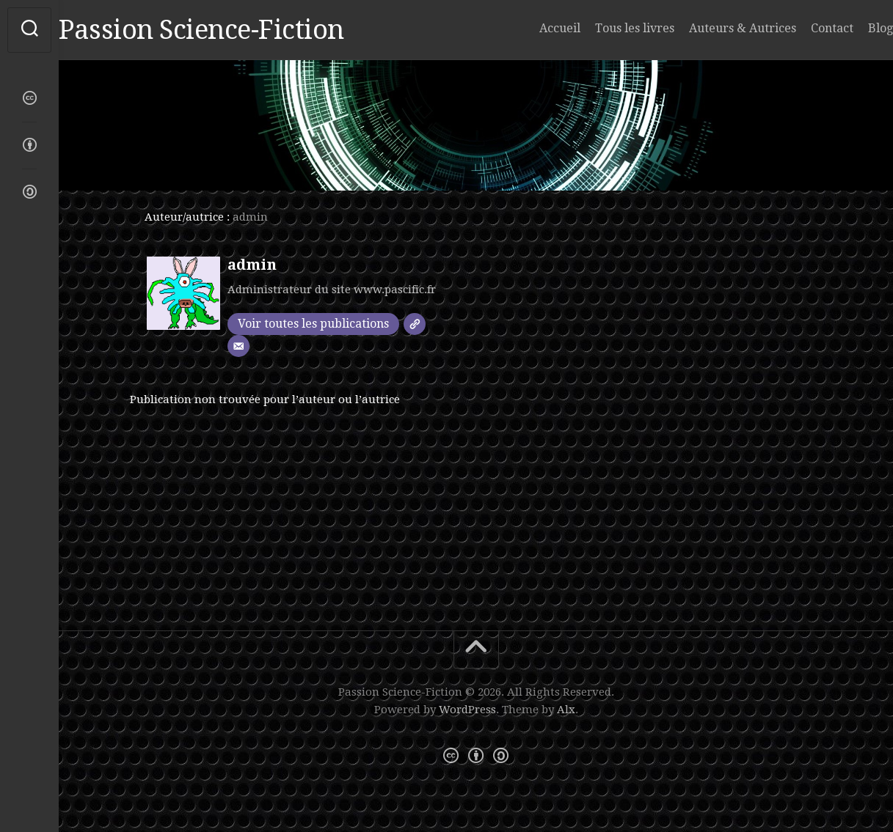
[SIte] (415, 324)
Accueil (530, 28)
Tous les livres (605, 28)
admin (252, 264)
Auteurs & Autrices (713, 28)
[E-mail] (238, 346)
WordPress (467, 709)
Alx (566, 709)
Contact (802, 28)
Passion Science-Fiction (230, 29)
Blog (851, 28)
